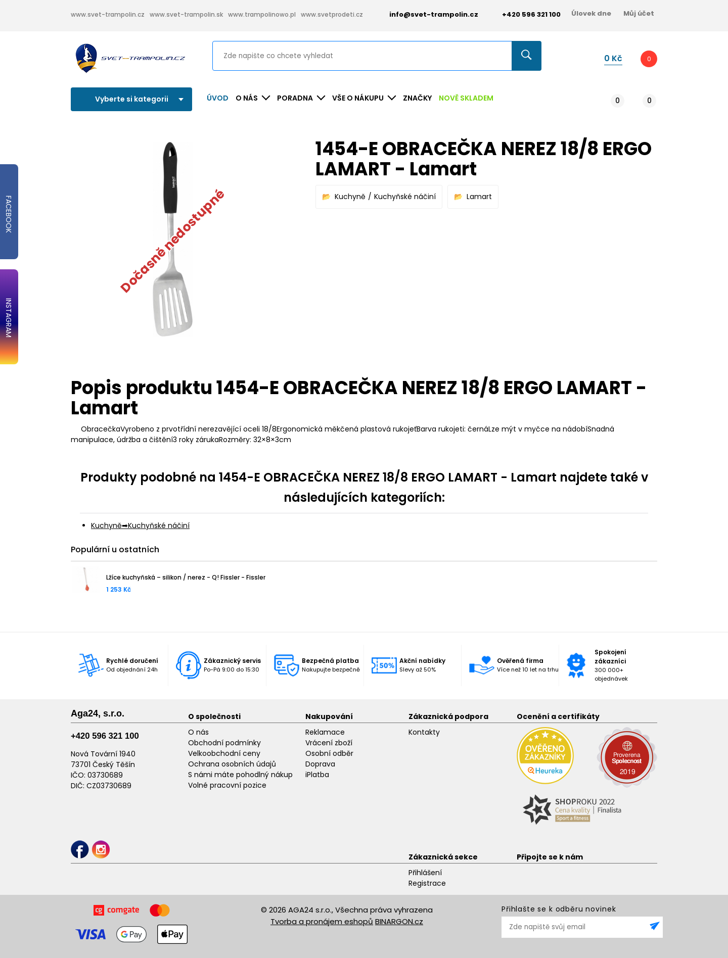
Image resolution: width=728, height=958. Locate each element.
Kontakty (424, 732)
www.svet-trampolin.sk (186, 14)
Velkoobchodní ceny (224, 753)
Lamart (479, 196)
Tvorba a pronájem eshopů (321, 921)
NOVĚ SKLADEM (466, 98)
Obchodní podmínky (224, 743)
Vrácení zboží (328, 743)
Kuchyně (350, 196)
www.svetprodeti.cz (332, 14)
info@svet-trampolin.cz (426, 14)
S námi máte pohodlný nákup (240, 775)
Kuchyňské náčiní (405, 196)
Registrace (427, 883)
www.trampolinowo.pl (262, 14)
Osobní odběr (329, 753)
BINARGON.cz (399, 921)
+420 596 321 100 (105, 736)
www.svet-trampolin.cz (108, 14)
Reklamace (325, 732)
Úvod (218, 98)
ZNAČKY (417, 98)
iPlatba (317, 775)
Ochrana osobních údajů (232, 764)
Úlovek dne (591, 13)
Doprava (320, 764)
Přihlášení (425, 873)
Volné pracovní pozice (227, 785)
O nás (198, 732)
